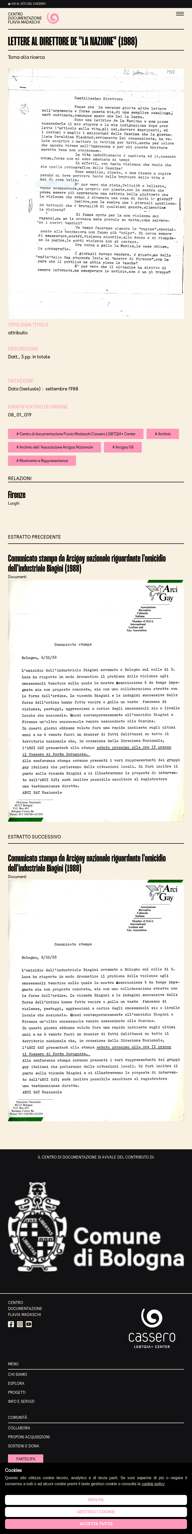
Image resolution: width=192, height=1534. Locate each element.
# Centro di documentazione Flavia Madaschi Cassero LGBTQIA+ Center (77, 433)
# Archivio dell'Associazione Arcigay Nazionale (56, 447)
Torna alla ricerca (26, 57)
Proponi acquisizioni (29, 1437)
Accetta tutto (96, 1524)
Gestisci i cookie (96, 1512)
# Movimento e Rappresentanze (43, 461)
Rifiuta (96, 1500)
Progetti (17, 1393)
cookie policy (153, 1484)
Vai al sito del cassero (29, 4)
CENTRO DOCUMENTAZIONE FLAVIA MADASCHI (33, 18)
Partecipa (26, 1459)
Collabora (19, 1428)
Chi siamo (17, 1375)
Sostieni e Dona (23, 1446)
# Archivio (166, 433)
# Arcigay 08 (126, 447)
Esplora (16, 1384)
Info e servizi (21, 1402)
